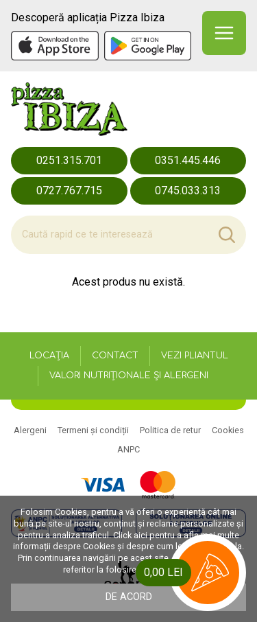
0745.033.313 (188, 190)
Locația (49, 355)
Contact (115, 355)
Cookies (228, 430)
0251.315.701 (69, 160)
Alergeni (30, 430)
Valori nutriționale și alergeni (128, 375)
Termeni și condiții (93, 430)
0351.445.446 (188, 160)
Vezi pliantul (194, 355)
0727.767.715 (69, 190)
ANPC (128, 449)
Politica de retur (170, 430)
